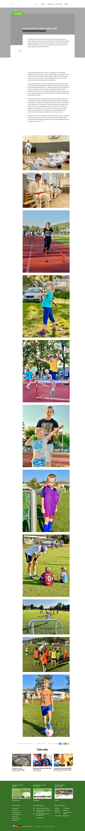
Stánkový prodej (16, 818)
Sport (20, 50)
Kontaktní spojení (16, 812)
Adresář (66, 4)
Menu (13, 4)
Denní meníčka (58, 815)
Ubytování (65, 810)
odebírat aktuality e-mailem (25, 743)
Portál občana (15, 808)
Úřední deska (15, 810)
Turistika (43, 4)
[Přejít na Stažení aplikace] (21, 793)
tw (62, 743)
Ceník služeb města (16, 814)
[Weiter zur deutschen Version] (19, 826)
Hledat (71, 4)
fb (59, 743)
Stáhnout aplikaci (16, 800)
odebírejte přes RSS (41, 743)
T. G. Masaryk (66, 808)
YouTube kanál (36, 800)
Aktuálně (36, 4)
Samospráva (50, 4)
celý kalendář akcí (40, 817)
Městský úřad (58, 4)
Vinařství (57, 808)
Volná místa (15, 816)
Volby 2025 (15, 820)
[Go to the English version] (16, 826)
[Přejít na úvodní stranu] (24, 4)
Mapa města (66, 815)
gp (65, 743)
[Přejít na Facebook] (64, 793)
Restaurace (57, 812)
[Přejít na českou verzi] (13, 826)
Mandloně (57, 810)
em (68, 743)
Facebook (57, 800)
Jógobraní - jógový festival (42, 808)
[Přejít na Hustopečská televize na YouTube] (42, 793)
